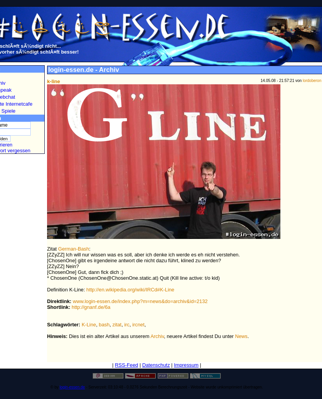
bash (104, 325)
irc (127, 325)
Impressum (186, 365)
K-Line (89, 325)
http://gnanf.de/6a (91, 307)
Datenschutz (156, 365)
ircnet (138, 325)
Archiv (157, 336)
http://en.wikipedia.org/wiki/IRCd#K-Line (130, 290)
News (241, 336)
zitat (116, 325)
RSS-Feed (126, 365)
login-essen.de (72, 387)
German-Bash (73, 249)
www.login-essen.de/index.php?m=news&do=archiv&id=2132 (140, 301)
